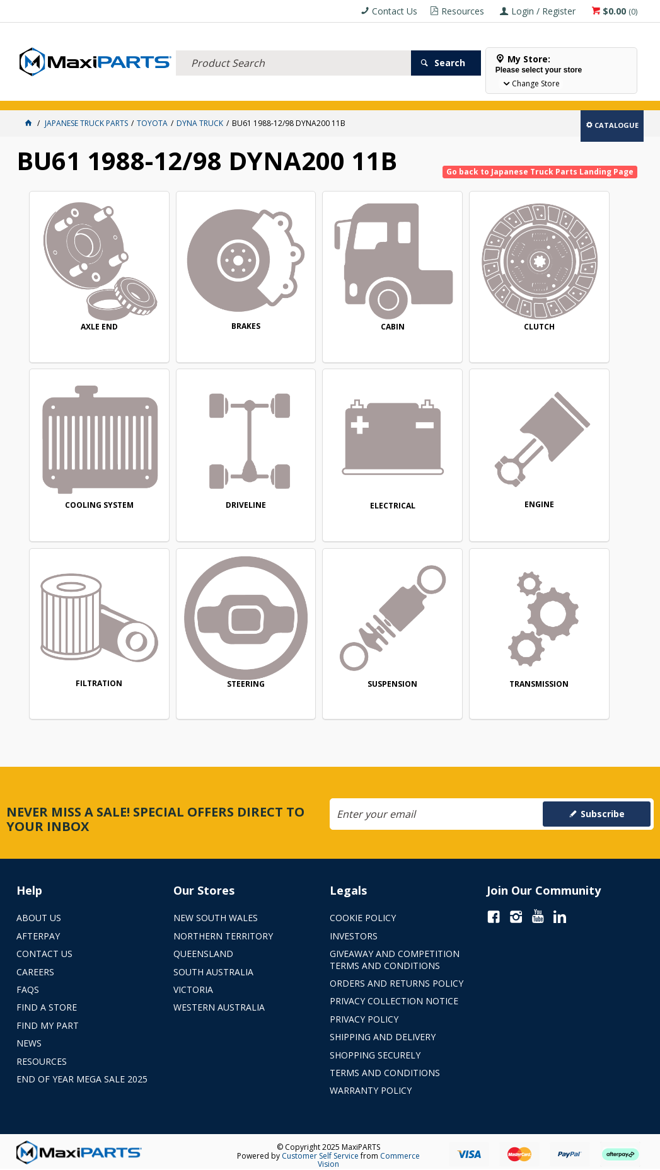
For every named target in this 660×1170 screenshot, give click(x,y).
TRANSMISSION (211, 614)
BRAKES (211, 302)
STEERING (582, 458)
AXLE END (88, 302)
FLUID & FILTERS (158, 93)
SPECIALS (415, 93)
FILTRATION (458, 457)
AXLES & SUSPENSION (299, 93)
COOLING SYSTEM (581, 303)
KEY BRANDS (366, 93)
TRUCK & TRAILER (224, 93)
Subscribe (603, 814)
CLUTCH (458, 303)
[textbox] (293, 47)
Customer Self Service (320, 1155)
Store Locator (471, 93)
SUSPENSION (88, 614)
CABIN (335, 303)
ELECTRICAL (100, 93)
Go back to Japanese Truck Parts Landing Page (540, 171)
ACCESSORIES (45, 93)
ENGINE (334, 457)
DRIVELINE (87, 458)
